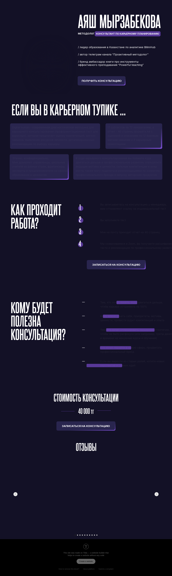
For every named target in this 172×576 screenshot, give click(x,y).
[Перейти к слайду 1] (75, 535)
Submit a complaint (105, 569)
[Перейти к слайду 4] (82, 535)
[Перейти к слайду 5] (84, 535)
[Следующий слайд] (157, 494)
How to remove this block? (69, 569)
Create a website (86, 561)
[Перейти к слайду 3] (79, 535)
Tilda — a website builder (94, 553)
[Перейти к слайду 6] (87, 535)
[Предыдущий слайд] (15, 494)
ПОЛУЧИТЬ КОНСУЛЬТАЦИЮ (102, 80)
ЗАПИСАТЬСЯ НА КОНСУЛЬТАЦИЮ (116, 264)
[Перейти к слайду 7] (89, 535)
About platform (89, 569)
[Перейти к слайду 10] (96, 535)
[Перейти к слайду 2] (77, 535)
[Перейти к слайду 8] (92, 535)
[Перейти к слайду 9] (94, 535)
